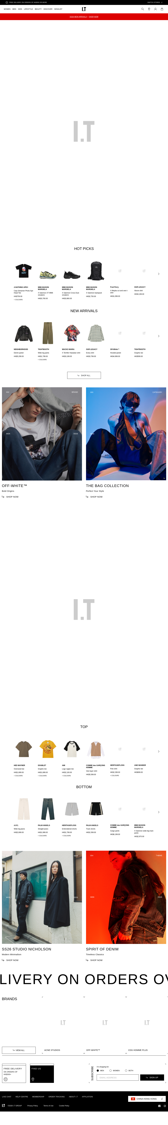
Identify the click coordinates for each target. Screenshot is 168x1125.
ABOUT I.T (73, 1103)
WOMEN (7, 9)
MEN (14, 9)
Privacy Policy (32, 1112)
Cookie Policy (64, 1112)
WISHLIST (58, 9)
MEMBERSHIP (38, 1103)
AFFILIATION (87, 1103)
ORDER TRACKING (57, 1103)
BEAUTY (38, 9)
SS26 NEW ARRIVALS (78, 17)
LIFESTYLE (28, 9)
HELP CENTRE (22, 1103)
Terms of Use (48, 1112)
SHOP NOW (93, 17)
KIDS (20, 9)
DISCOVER (48, 9)
